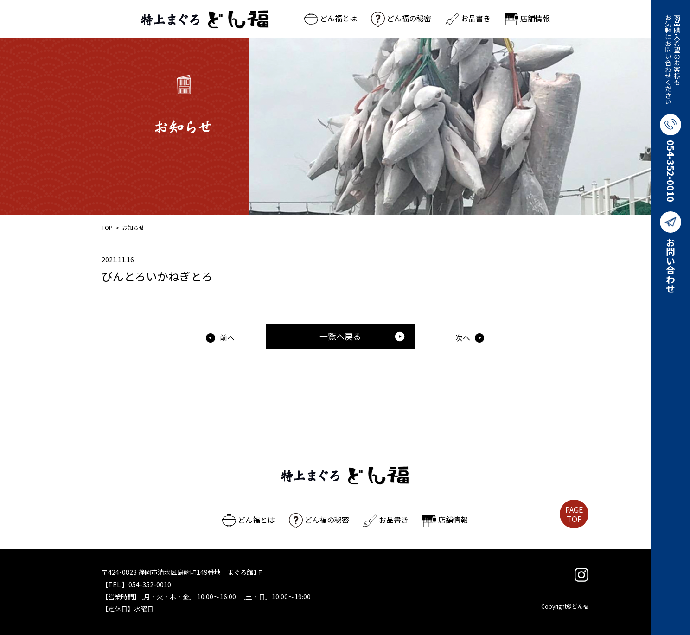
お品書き (468, 18)
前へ (227, 337)
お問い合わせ (670, 252)
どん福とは (330, 18)
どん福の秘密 (401, 18)
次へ (462, 337)
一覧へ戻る (362, 336)
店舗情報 (527, 18)
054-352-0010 (670, 158)
